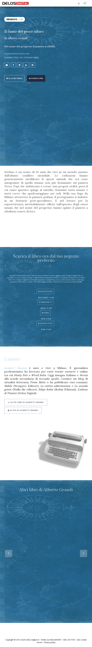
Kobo (45, 311)
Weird (36, 57)
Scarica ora (36, 78)
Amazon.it (45, 301)
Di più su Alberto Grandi (23, 408)
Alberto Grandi (17, 38)
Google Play (45, 322)
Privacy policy (49, 642)
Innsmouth (11, 19)
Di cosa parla (14, 78)
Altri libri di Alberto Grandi (26, 400)
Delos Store (45, 290)
